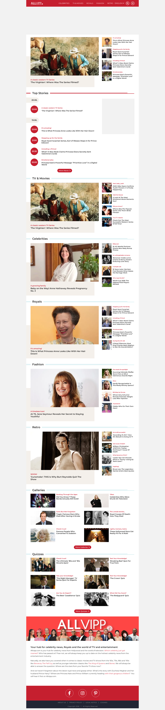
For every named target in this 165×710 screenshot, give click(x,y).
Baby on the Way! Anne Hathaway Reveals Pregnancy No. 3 (59, 289)
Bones (112, 663)
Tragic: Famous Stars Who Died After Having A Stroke (68, 515)
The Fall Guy (47, 663)
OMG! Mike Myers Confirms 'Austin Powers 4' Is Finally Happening (123, 188)
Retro (110, 3)
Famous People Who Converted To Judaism (66, 532)
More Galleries (81, 547)
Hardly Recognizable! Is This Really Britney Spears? (123, 384)
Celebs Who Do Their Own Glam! (123, 407)
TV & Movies (78, 3)
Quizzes (38, 554)
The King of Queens (96, 663)
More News (64, 171)
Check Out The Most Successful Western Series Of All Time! (123, 222)
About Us (62, 702)
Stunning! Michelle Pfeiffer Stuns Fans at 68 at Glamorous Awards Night (123, 374)
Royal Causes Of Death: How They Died (120, 515)
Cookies (103, 702)
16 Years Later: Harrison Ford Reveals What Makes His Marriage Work (123, 271)
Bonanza (38, 663)
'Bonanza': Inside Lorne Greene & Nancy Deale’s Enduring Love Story (122, 259)
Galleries (38, 490)
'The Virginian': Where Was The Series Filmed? (55, 82)
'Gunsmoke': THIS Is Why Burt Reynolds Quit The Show (56, 478)
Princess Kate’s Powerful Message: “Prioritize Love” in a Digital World (123, 76)
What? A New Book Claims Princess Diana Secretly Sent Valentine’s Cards (123, 65)
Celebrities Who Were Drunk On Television (119, 498)
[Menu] (132, 3)
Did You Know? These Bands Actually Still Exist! (67, 498)
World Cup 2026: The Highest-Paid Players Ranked (121, 282)
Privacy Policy (75, 702)
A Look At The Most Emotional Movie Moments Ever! (123, 199)
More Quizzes (81, 611)
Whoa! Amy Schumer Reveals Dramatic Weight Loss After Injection (123, 397)
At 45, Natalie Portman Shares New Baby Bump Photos (122, 248)
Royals (89, 3)
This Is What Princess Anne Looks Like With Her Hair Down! (123, 42)
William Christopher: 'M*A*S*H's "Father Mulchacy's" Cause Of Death (121, 449)
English (119, 3)
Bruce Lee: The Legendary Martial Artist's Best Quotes (123, 470)
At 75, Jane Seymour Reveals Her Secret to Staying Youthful (57, 415)
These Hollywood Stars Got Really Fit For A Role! (121, 532)
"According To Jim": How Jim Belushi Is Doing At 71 (123, 436)
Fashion (100, 3)
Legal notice (91, 702)
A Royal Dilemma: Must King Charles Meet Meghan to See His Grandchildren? (123, 345)
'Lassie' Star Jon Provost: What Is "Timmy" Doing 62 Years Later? (123, 459)
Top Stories (40, 93)
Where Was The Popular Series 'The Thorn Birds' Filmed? (122, 211)
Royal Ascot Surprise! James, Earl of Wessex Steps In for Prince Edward (123, 53)
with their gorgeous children (117, 674)
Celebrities (64, 3)
